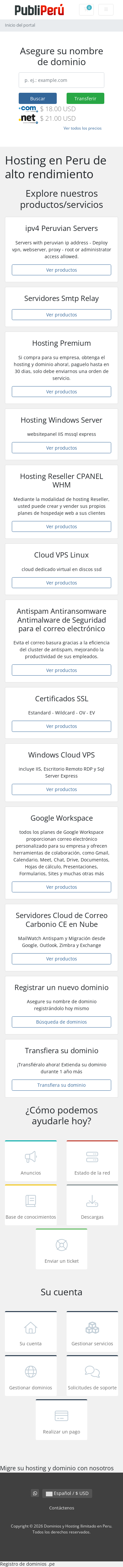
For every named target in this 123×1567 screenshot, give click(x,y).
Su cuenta (31, 1333)
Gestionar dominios (31, 1377)
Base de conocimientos (31, 1206)
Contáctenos (61, 1508)
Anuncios (31, 1162)
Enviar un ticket (62, 1250)
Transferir (85, 98)
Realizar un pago (62, 1421)
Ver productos (61, 270)
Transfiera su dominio (61, 1085)
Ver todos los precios (83, 128)
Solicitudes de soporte (92, 1377)
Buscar (37, 98)
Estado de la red (92, 1162)
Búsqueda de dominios (61, 1022)
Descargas (92, 1206)
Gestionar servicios (92, 1333)
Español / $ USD (67, 1493)
